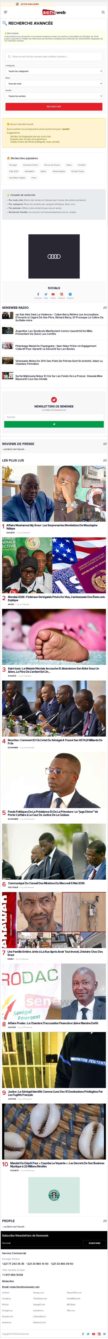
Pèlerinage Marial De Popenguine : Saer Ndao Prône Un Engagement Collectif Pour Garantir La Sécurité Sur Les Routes (55, 347)
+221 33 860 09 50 (62, 1264)
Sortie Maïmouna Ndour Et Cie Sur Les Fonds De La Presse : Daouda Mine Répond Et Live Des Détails (59, 378)
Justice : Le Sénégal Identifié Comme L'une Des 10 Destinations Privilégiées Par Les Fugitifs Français (55, 1093)
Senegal (13, 165)
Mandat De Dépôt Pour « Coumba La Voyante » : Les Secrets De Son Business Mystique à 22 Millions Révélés (57, 1165)
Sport (11, 604)
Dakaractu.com (39, 1322)
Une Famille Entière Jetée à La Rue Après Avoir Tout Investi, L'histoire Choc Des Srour (55, 953)
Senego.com (38, 1293)
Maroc (43, 171)
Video (10, 959)
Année (8, 90)
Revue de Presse (52, 165)
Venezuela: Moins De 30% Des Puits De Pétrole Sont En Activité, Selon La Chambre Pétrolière (59, 363)
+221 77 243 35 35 (13, 1264)
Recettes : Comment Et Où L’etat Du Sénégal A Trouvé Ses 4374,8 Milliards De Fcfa (55, 742)
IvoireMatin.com (73, 1298)
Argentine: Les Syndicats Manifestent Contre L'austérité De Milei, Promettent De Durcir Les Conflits (54, 333)
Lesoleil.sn (6, 1298)
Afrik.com (71, 1310)
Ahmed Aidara (59, 171)
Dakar (69, 165)
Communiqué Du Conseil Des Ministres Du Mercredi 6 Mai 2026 (46, 883)
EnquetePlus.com (74, 1293)
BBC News (71, 1304)
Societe (10, 533)
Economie (13, 747)
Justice (12, 1027)
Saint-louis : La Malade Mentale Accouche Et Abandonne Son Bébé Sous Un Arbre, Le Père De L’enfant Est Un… (53, 670)
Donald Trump (77, 171)
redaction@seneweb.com (24, 1287)
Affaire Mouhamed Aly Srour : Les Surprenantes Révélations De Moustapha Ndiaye (51, 527)
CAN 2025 (13, 171)
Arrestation (29, 171)
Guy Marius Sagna (17, 178)
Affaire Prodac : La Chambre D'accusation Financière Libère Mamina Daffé (53, 1023)
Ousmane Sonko (30, 165)
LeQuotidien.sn (39, 1316)
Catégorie (10, 66)
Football (81, 165)
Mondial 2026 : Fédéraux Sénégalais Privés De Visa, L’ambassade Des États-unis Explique (56, 598)
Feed (34, 178)
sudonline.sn (38, 1310)
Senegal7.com (39, 1304)
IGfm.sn (5, 1304)
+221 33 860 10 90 (37, 1264)
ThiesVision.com (40, 1298)
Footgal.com (7, 1310)
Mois (7, 78)
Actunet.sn (6, 1322)
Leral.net (5, 1293)
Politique (13, 887)
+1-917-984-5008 (12, 1275)
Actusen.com (7, 1316)
